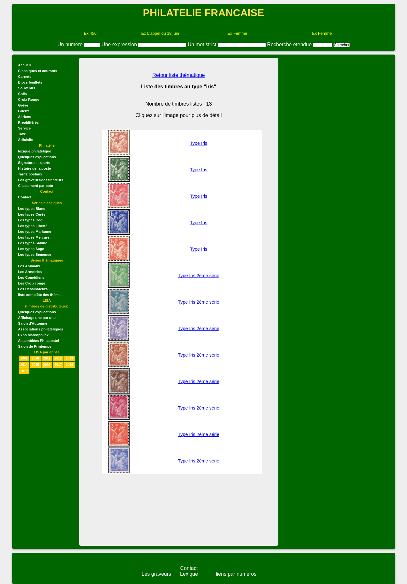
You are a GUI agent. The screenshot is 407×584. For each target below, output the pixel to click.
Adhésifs (25, 140)
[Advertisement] (335, 105)
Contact (25, 197)
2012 (58, 358)
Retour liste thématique (178, 75)
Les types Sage (31, 249)
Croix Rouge (29, 99)
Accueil (24, 65)
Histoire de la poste (34, 168)
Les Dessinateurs (33, 289)
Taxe (22, 134)
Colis (22, 94)
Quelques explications (37, 157)
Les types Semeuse (34, 254)
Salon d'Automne (33, 323)
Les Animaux (29, 266)
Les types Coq (30, 220)
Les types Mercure (33, 237)
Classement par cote (35, 186)
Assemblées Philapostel (38, 341)
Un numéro (70, 44)
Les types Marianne (34, 231)
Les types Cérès (32, 214)
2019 (23, 371)
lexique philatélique (34, 151)
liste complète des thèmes (40, 295)
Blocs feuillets (30, 82)
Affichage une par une (37, 318)
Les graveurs (156, 574)
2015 (35, 364)
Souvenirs (26, 88)
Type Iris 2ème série (198, 275)
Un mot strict (203, 44)
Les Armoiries (30, 272)
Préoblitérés (28, 122)
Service (24, 128)
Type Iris (198, 143)
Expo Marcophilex (33, 335)
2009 (23, 358)
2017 (58, 364)
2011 (46, 358)
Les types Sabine (32, 243)
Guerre (24, 111)
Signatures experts (34, 163)
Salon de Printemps (34, 346)
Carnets (25, 76)
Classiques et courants (37, 71)
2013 (69, 358)
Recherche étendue (290, 44)
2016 (46, 364)
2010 (35, 358)
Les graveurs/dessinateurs (41, 180)
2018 (69, 364)
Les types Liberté (33, 226)
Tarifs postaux (30, 174)
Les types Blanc (31, 209)
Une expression (120, 44)
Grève (23, 105)
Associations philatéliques (40, 329)
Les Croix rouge (31, 283)
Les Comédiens (31, 277)
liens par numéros (236, 574)
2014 (23, 364)
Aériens (24, 117)
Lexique (189, 574)
